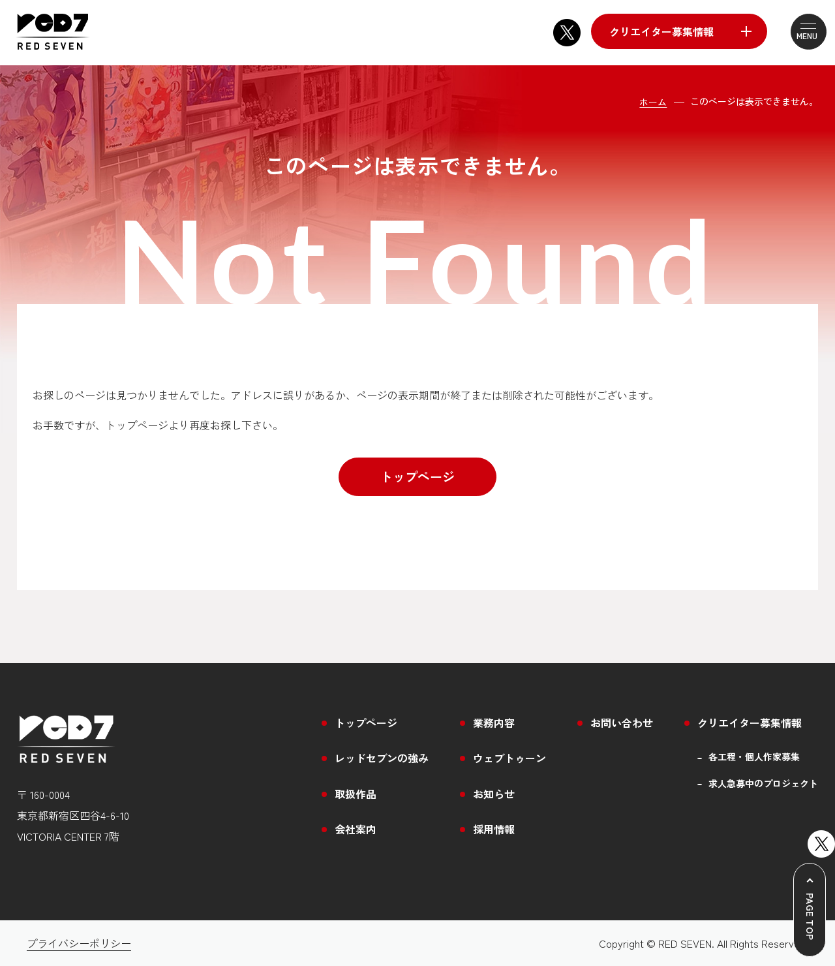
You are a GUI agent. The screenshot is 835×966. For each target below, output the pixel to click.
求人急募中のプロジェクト (763, 783)
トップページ (417, 476)
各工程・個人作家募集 (754, 757)
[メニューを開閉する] (801, 32)
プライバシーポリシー (79, 943)
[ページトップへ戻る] (809, 910)
